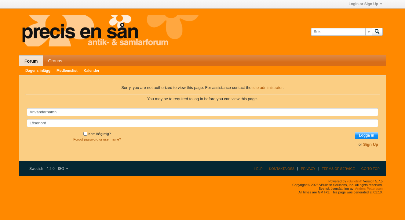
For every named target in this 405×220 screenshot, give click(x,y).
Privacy (308, 168)
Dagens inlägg (37, 70)
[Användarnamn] (202, 112)
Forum (31, 61)
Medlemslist (67, 70)
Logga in (366, 135)
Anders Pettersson (369, 188)
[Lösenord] (202, 123)
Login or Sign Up (365, 4)
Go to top (370, 168)
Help (258, 168)
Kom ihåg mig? (97, 134)
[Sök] (341, 32)
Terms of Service (338, 168)
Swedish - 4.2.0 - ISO (48, 169)
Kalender (91, 70)
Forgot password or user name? (97, 139)
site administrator (268, 87)
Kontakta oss (281, 168)
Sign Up (370, 144)
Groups (55, 60)
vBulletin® (354, 181)
